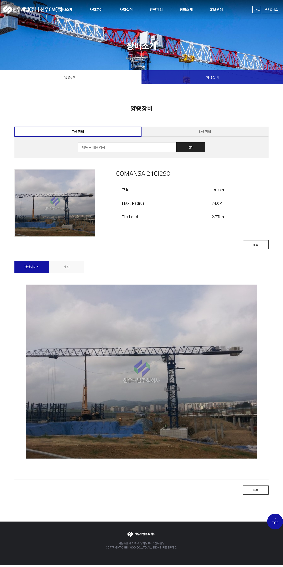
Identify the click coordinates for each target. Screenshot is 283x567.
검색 (190, 147)
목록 (254, 245)
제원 (67, 267)
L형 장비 (205, 131)
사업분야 (96, 9)
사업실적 (126, 9)
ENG (257, 10)
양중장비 (70, 77)
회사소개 (66, 9)
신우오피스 (271, 10)
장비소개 (186, 9)
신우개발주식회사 (33, 9)
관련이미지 (31, 267)
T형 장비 (78, 131)
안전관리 (156, 9)
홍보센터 (216, 9)
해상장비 (212, 77)
